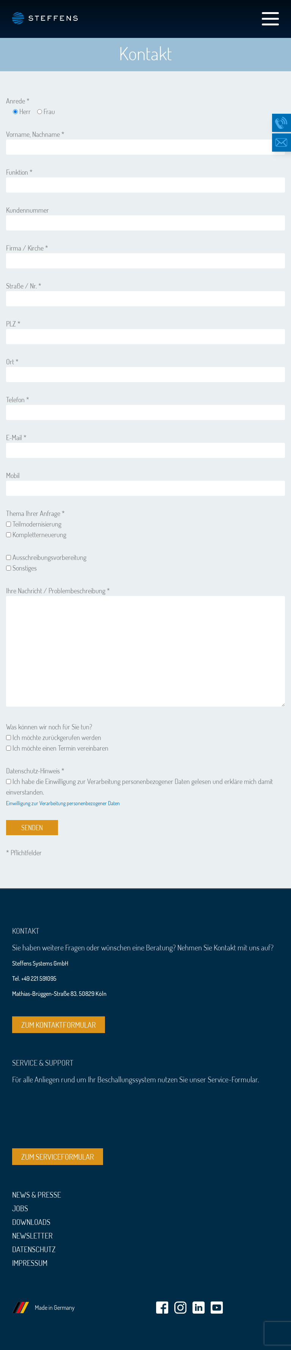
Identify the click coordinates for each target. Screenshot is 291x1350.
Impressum (29, 1263)
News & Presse (36, 1194)
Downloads (31, 1222)
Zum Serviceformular (57, 1157)
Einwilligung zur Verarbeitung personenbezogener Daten (63, 803)
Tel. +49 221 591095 (34, 978)
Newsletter (32, 1235)
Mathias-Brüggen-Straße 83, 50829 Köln (59, 993)
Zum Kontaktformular (58, 1025)
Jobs (20, 1208)
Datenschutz (34, 1249)
